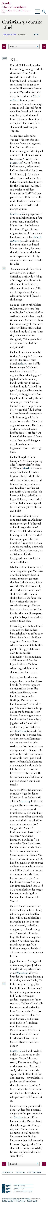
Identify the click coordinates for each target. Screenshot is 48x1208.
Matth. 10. (15, 162)
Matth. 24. (20, 731)
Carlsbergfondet (7, 1201)
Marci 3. (17, 240)
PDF (36, 34)
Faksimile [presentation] (7, 1172)
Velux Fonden (20, 1201)
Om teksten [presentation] (34, 1172)
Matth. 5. (19, 1117)
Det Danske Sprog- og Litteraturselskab (16, 1199)
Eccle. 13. (22, 363)
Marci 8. (17, 100)
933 (4, 268)
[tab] (7, 1172)
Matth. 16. (15, 1050)
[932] (4, 58)
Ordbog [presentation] (20, 1172)
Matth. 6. (27, 468)
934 (4, 984)
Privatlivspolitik (32, 1201)
